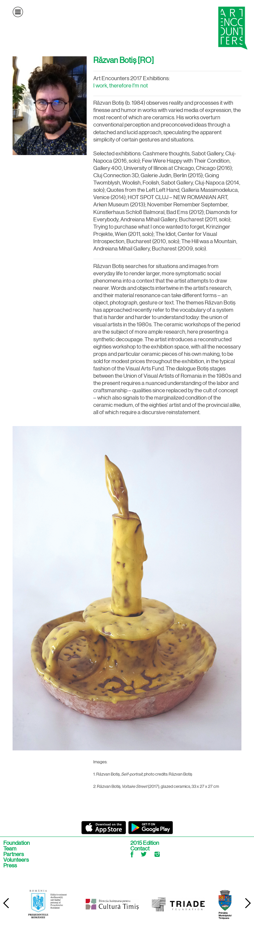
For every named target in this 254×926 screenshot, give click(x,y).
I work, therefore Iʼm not (120, 85)
